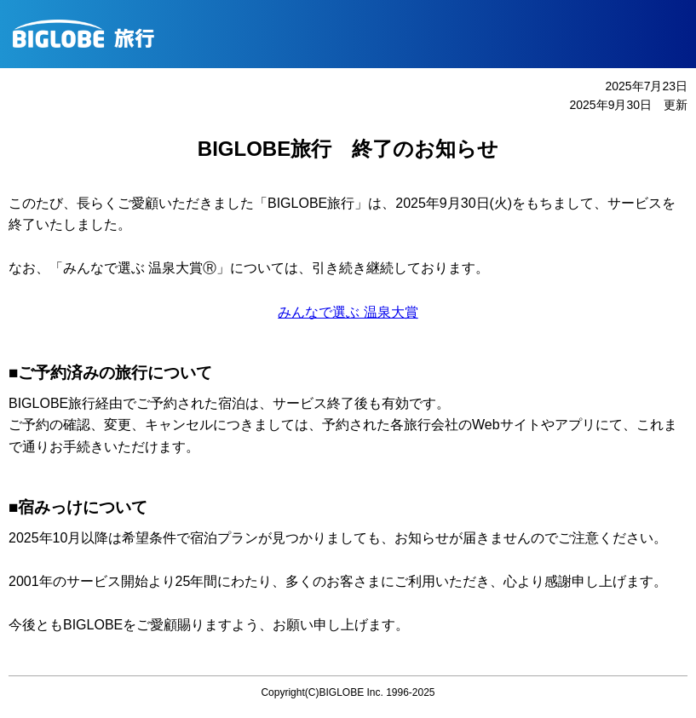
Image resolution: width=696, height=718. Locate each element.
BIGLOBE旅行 (354, 34)
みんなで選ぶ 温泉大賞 (347, 312)
